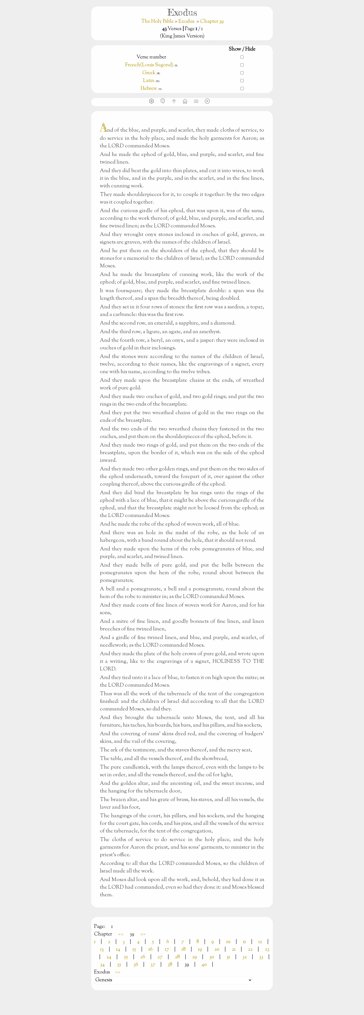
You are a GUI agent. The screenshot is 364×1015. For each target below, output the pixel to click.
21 (234, 949)
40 (204, 964)
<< (121, 934)
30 (211, 957)
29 (194, 957)
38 (170, 964)
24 (108, 957)
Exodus (186, 21)
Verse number (151, 57)
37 (152, 964)
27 (160, 957)
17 (167, 949)
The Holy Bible (158, 21)
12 (260, 942)
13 (102, 949)
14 (118, 949)
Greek (148, 73)
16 (150, 949)
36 (135, 964)
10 (228, 942)
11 (244, 942)
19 (200, 949)
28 (177, 957)
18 (183, 949)
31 (228, 957)
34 (102, 964)
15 (134, 949)
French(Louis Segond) (149, 65)
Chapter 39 (212, 21)
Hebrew (149, 88)
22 (250, 949)
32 (244, 957)
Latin (148, 81)
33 (261, 957)
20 (216, 949)
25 (126, 957)
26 (142, 957)
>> (143, 934)
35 (119, 964)
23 (267, 949)
